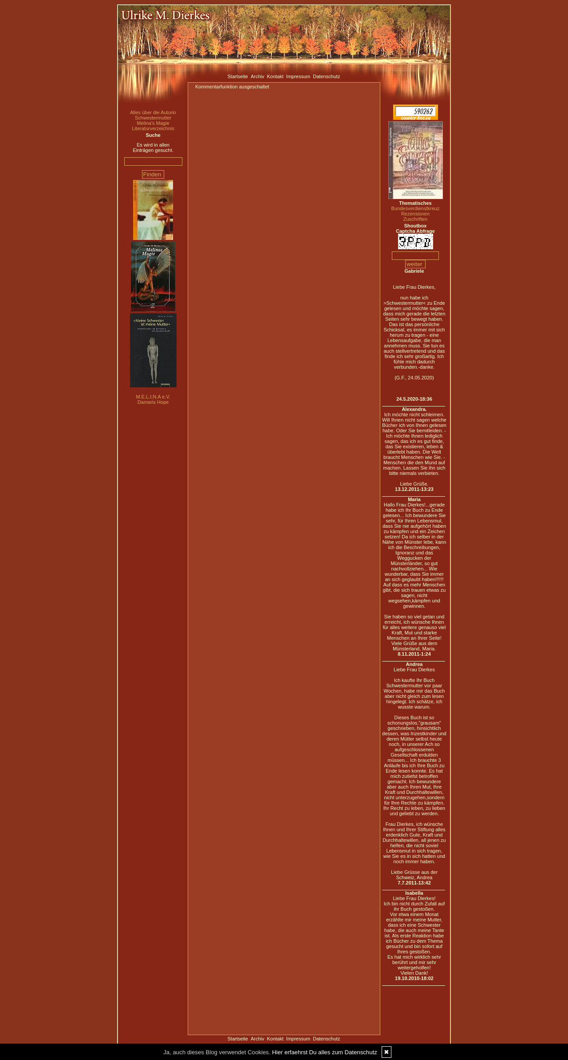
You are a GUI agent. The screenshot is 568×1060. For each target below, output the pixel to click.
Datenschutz (326, 76)
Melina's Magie (153, 123)
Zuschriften (415, 219)
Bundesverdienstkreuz (415, 208)
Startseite (238, 76)
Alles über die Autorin (153, 112)
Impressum (298, 76)
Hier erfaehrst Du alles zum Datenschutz (324, 1052)
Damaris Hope (153, 402)
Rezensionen (415, 213)
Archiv (257, 76)
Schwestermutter (153, 117)
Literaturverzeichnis (153, 128)
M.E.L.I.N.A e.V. (153, 396)
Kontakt (275, 76)
